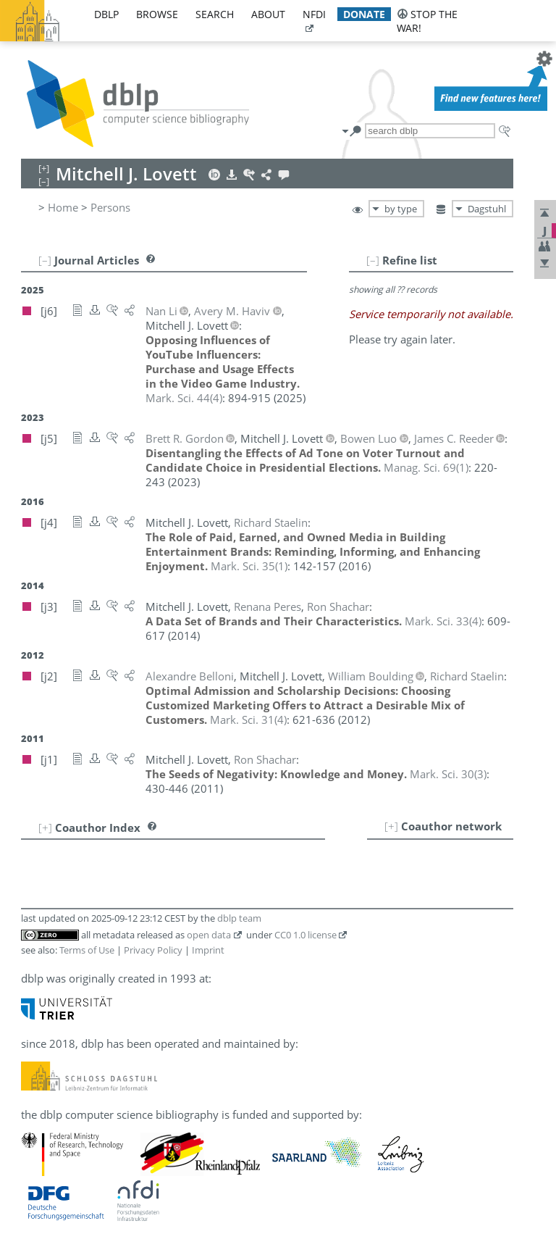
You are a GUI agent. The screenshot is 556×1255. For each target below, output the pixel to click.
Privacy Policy (153, 949)
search (214, 14)
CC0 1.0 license (305, 934)
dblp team (239, 918)
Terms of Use (86, 949)
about (268, 14)
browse (157, 14)
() (184, 398)
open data (209, 934)
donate (364, 14)
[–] (372, 260)
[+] (391, 826)
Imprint (208, 949)
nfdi (314, 14)
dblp (106, 14)
